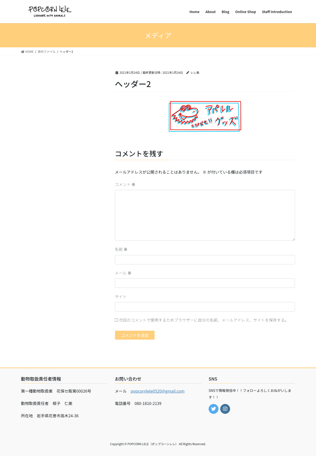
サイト (121, 296)
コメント (125, 184)
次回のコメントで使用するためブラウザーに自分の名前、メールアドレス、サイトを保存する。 (204, 320)
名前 (121, 249)
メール (123, 273)
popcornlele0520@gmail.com (158, 391)
